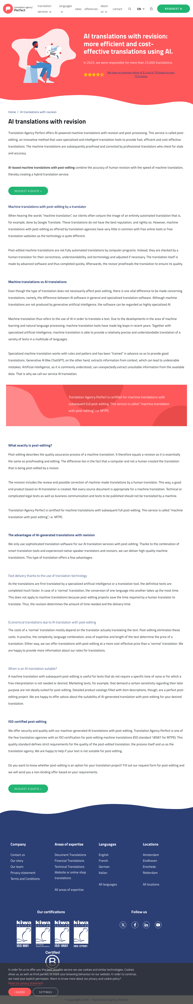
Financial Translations (69, 860)
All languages (108, 884)
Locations (150, 844)
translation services (44, 9)
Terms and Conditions (25, 878)
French (103, 860)
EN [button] (139, 9)
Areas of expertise (69, 844)
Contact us (18, 854)
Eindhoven (150, 860)
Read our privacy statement (25, 983)
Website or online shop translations (70, 875)
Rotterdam (150, 872)
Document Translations (70, 854)
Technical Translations (69, 866)
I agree (20, 992)
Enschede (149, 866)
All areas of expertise (69, 889)
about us (104, 9)
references (91, 9)
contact (117, 9)
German (104, 866)
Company (18, 844)
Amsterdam (151, 854)
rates (78, 9)
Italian (103, 872)
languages (65, 6)
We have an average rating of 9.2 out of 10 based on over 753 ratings (129, 75)
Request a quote (173, 10)
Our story (17, 860)
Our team (17, 866)
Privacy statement (23, 872)
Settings (45, 992)
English (104, 854)
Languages (107, 844)
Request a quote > (28, 191)
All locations (151, 884)
